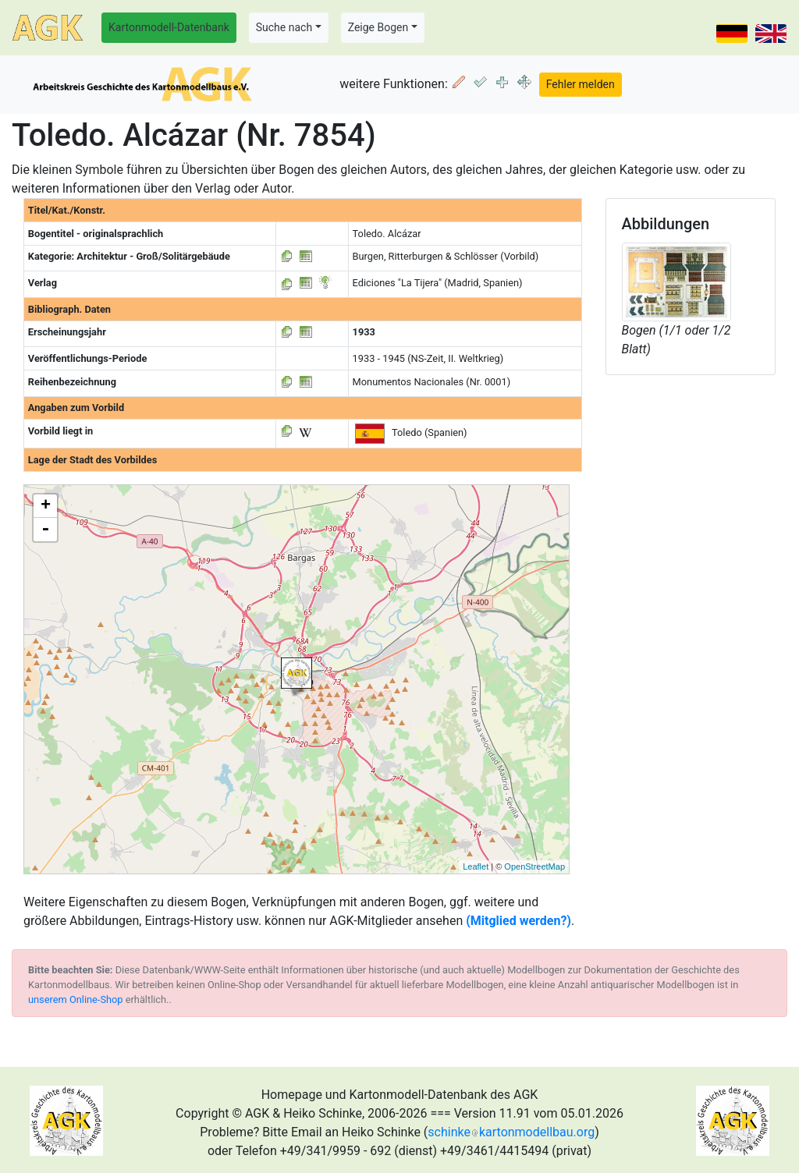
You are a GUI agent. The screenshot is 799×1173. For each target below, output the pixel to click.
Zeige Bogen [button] (378, 27)
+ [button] (46, 506)
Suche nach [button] (284, 27)
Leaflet (475, 866)
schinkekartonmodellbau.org (511, 1132)
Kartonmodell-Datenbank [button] (168, 27)
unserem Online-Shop (75, 999)
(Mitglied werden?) (518, 920)
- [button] (45, 529)
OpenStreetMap (534, 866)
